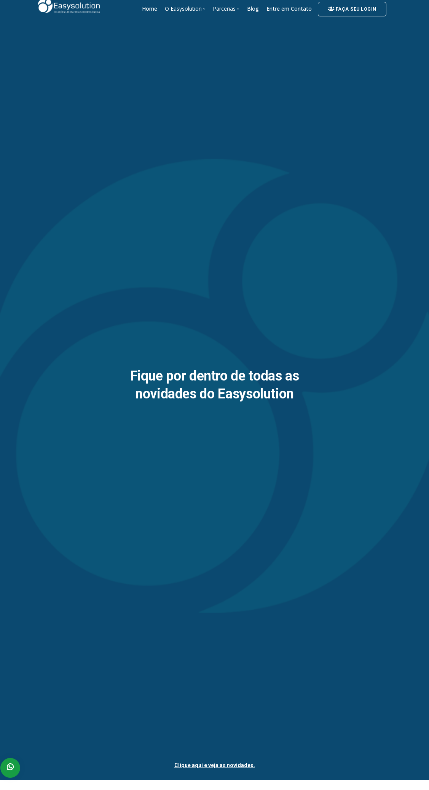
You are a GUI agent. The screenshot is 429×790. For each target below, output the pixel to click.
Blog (253, 8)
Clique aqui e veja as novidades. (214, 765)
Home (149, 8)
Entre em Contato (289, 8)
